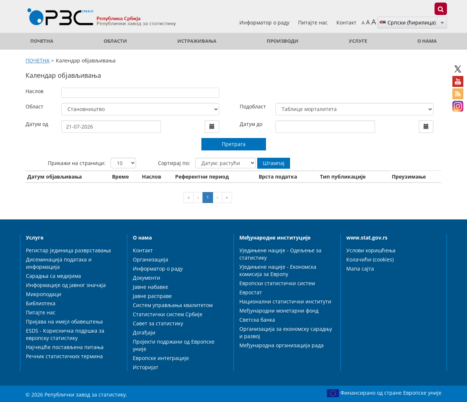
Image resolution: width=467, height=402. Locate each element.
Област (34, 106)
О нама (427, 41)
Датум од (37, 123)
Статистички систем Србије (167, 314)
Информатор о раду (265, 22)
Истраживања (196, 41)
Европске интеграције (161, 358)
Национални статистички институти (285, 301)
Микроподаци (43, 294)
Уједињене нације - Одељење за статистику (280, 254)
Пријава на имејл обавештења (64, 321)
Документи (146, 277)
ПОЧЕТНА (41, 41)
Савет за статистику (158, 323)
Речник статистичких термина (64, 356)
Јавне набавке (150, 286)
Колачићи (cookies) (370, 259)
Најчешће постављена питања (65, 347)
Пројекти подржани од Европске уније (174, 345)
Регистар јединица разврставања (68, 250)
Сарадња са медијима (53, 275)
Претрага (234, 144)
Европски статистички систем (277, 283)
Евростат (250, 292)
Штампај (274, 163)
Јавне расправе (152, 295)
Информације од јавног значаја (66, 285)
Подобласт (253, 106)
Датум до (251, 123)
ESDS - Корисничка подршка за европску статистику (65, 334)
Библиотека (40, 303)
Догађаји (144, 332)
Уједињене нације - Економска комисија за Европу (277, 270)
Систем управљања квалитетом (173, 305)
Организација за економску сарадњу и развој (285, 332)
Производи (282, 41)
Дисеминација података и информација (59, 263)
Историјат (145, 367)
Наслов (34, 91)
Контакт (346, 22)
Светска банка (257, 319)
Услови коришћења (370, 250)
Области (115, 41)
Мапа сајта (360, 268)
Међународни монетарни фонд (279, 310)
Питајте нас (313, 22)
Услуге (358, 41)
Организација (150, 259)
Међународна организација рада (281, 345)
